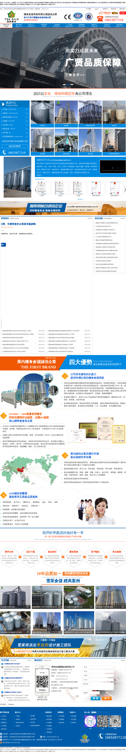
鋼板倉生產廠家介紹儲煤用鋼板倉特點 (107, 223)
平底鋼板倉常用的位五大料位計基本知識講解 (15, 348)
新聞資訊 (44, 25)
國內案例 (49, 716)
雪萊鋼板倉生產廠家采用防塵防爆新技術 (107, 243)
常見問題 (73, 719)
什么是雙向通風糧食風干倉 (103, 236)
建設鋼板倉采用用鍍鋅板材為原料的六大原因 (61, 334)
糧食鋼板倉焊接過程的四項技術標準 (13, 337)
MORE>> (39, 175)
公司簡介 (3, 716)
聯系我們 (113, 9)
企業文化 (3, 719)
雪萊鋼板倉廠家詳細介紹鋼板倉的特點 (107, 250)
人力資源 (69, 25)
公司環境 (3, 726)
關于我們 (19, 25)
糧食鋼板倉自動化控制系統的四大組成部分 (60, 351)
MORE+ (90, 218)
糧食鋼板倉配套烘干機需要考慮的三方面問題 (61, 348)
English (96, 9)
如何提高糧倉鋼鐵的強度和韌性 (105, 264)
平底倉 (42, 125)
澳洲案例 (49, 732)
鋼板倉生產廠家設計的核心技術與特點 (107, 268)
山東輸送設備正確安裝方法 (103, 226)
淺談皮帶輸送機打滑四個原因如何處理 (107, 257)
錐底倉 (66, 125)
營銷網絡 (82, 25)
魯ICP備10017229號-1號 (55, 739)
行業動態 (61, 719)
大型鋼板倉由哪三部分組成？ (12, 664)
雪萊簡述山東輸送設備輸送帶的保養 (106, 271)
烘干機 (90, 154)
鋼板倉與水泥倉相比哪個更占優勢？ (106, 254)
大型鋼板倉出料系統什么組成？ (13, 693)
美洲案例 (49, 726)
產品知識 (61, 722)
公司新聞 (61, 716)
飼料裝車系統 (90, 125)
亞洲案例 (49, 722)
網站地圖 (122, 9)
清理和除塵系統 (114, 154)
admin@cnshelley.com (62, 676)
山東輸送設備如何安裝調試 (103, 261)
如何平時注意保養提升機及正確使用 (106, 233)
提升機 (42, 154)
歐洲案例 (49, 719)
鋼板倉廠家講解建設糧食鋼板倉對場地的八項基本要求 (63, 331)
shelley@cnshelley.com (61, 679)
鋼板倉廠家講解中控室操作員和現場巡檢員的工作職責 (18, 334)
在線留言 (105, 9)
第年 (123, 13)
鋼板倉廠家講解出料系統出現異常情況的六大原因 (17, 331)
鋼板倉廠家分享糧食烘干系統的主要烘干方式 (15, 341)
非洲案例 (49, 729)
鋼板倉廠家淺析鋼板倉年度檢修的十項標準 (60, 344)
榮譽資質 (3, 722)
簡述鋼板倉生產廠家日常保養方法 (105, 230)
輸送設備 (66, 154)
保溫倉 (114, 125)
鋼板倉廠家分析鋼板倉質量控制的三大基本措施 (62, 341)
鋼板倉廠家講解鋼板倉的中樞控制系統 (14, 344)
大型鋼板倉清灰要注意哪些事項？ (13, 679)
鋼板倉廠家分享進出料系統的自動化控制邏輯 (61, 337)
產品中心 (31, 25)
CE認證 (42, 195)
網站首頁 (6, 25)
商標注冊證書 (97, 195)
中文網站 (88, 9)
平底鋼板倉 (11, 704)
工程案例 (56, 25)
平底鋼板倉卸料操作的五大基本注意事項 (14, 351)
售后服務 (73, 716)
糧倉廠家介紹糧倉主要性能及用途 (105, 247)
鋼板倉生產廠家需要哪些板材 (104, 240)
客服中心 (94, 25)
